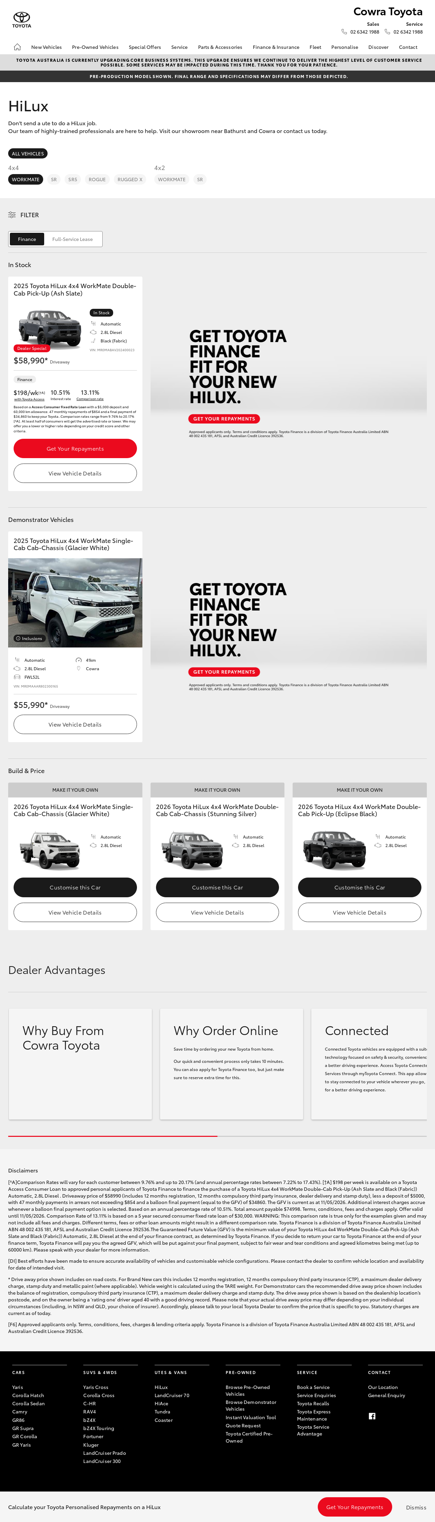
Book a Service (313, 1387)
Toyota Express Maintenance (314, 1415)
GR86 (18, 1419)
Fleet (315, 46)
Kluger (91, 1444)
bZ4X (89, 1419)
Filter (29, 214)
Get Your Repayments (75, 448)
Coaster (164, 1419)
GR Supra (23, 1428)
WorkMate (25, 179)
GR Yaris (21, 1444)
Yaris (17, 1387)
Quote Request (243, 1425)
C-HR (89, 1403)
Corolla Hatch (28, 1395)
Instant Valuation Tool (251, 1417)
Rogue (97, 179)
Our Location (383, 1387)
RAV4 (89, 1411)
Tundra (163, 1411)
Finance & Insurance (276, 46)
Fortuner (93, 1436)
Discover (378, 46)
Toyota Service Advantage (313, 1430)
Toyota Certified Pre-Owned (249, 1437)
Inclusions (32, 638)
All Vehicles (28, 153)
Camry (19, 1411)
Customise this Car (75, 887)
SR (54, 179)
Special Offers (145, 46)
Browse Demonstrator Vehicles (251, 1405)
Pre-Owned (241, 1372)
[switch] (55, 239)
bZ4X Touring (98, 1428)
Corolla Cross (99, 1395)
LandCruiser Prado (104, 1452)
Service (179, 46)
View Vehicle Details (75, 473)
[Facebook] (372, 1416)
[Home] (17, 46)
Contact (408, 46)
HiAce (162, 1403)
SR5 (72, 179)
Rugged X (130, 179)
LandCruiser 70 (172, 1395)
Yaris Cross (95, 1387)
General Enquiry (386, 1395)
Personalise (344, 46)
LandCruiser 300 (102, 1461)
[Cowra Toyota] (21, 20)
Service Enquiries (316, 1395)
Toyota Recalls (313, 1403)
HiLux (161, 1387)
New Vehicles (46, 46)
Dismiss (416, 1507)
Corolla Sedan (28, 1403)
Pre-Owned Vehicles (95, 46)
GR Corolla (24, 1436)
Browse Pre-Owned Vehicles (248, 1390)
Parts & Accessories (220, 46)
